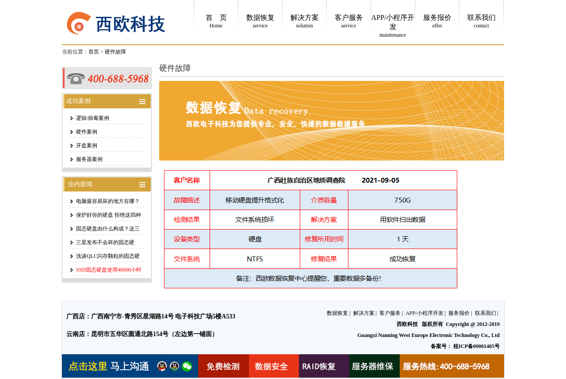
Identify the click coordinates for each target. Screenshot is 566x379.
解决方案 (364, 313)
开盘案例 (86, 145)
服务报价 (459, 313)
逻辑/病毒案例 (92, 118)
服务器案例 (89, 159)
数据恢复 (337, 313)
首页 (93, 52)
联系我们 (485, 313)
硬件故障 (115, 52)
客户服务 (390, 313)
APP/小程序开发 (424, 313)
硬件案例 (86, 132)
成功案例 (77, 101)
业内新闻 (77, 184)
